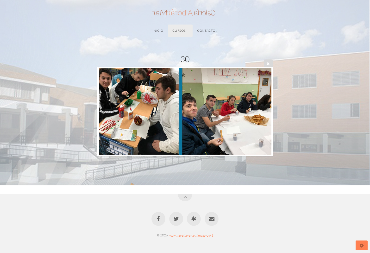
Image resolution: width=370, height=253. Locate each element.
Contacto (206, 30)
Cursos (179, 30)
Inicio (157, 30)
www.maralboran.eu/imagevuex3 (191, 235)
